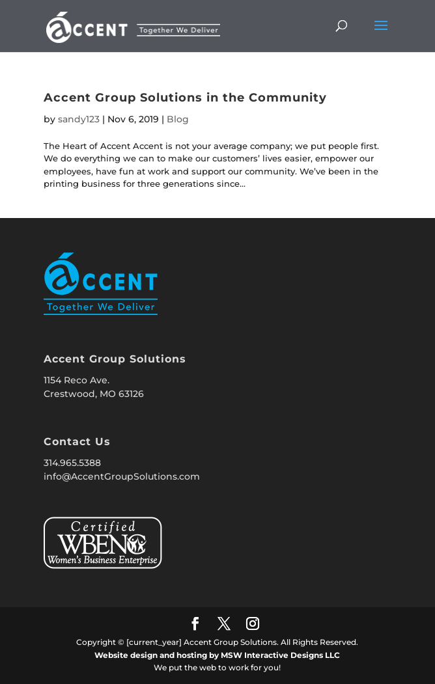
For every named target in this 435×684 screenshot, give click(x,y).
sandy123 (79, 119)
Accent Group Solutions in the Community (185, 97)
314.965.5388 (72, 463)
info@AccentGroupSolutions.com (122, 476)
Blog (178, 119)
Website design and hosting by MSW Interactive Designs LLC (217, 655)
